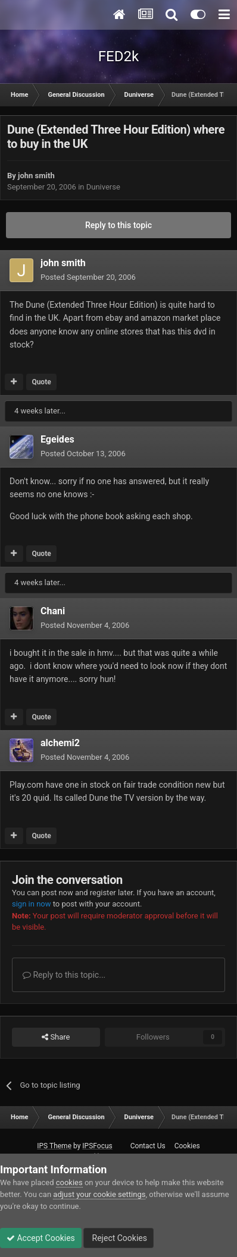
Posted (88, 277)
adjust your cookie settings (99, 1194)
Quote (41, 382)
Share (56, 1037)
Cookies (187, 1146)
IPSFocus (97, 1146)
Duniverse (103, 186)
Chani (52, 611)
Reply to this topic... (64, 975)
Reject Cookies (118, 1238)
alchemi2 (60, 742)
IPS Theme (54, 1146)
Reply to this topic (118, 225)
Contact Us (148, 1146)
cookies (69, 1182)
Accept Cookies (41, 1238)
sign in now (31, 903)
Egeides (57, 439)
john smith (36, 175)
